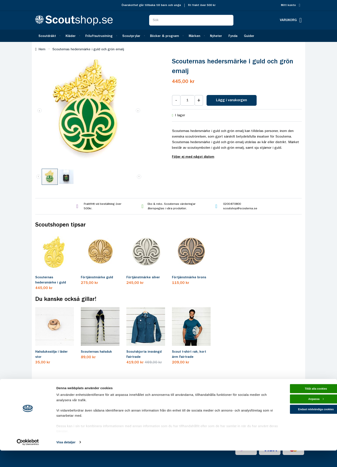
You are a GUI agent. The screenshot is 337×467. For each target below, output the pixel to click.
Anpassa (301, 418)
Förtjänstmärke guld (97, 277)
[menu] (168, 36)
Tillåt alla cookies (301, 406)
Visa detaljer (65, 458)
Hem (41, 49)
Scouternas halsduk (96, 351)
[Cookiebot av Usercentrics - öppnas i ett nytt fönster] (28, 458)
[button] (138, 110)
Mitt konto (288, 5)
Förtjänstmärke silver (143, 277)
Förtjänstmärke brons (189, 277)
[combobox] (191, 20)
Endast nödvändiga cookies (301, 430)
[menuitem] (48, 36)
